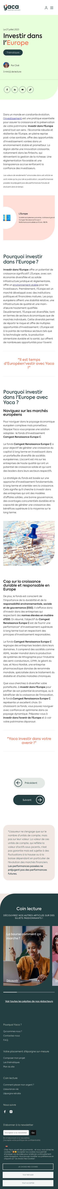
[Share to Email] (22, 89)
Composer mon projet (14, 1058)
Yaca (12, 7)
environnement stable (26, 284)
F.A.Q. (5, 1040)
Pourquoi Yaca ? (12, 1024)
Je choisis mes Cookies (28, 1167)
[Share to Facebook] (7, 89)
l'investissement (12, 118)
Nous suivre (9, 1104)
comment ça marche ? (24, 948)
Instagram (10, 1111)
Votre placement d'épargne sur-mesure (26, 1051)
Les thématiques (11, 1062)
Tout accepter (28, 1183)
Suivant (27, 800)
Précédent (31, 782)
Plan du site (8, 1066)
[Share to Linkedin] (15, 89)
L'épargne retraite (12, 1093)
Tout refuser (28, 1175)
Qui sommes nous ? (12, 1031)
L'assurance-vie (10, 1089)
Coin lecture (10, 1078)
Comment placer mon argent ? (18, 1084)
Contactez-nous (11, 1035)
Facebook (4, 1111)
